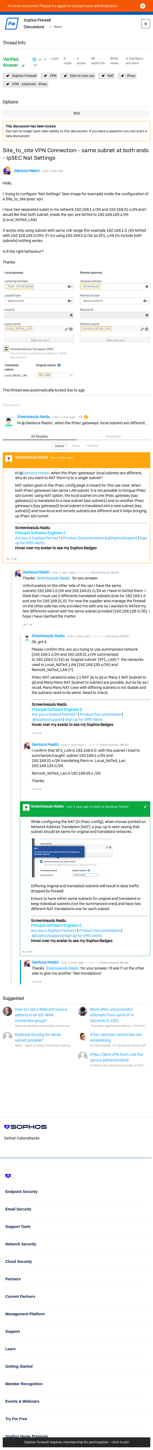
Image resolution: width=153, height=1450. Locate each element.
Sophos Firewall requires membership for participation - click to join (76, 1442)
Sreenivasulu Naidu (34, 416)
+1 (145, 806)
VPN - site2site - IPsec (29, 84)
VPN (53, 75)
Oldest (59, 446)
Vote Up (8, 559)
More (58, 26)
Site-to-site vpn (82, 75)
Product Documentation (84, 538)
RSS (76, 113)
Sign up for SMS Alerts (84, 719)
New (145, 23)
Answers (113, 436)
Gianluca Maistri (27, 171)
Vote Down (15, 559)
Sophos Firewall (24, 75)
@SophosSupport (122, 538)
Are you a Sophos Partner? (38, 538)
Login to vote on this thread (40, 59)
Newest (92, 446)
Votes (76, 446)
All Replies (39, 436)
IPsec (131, 75)
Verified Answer (11, 62)
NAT (111, 75)
